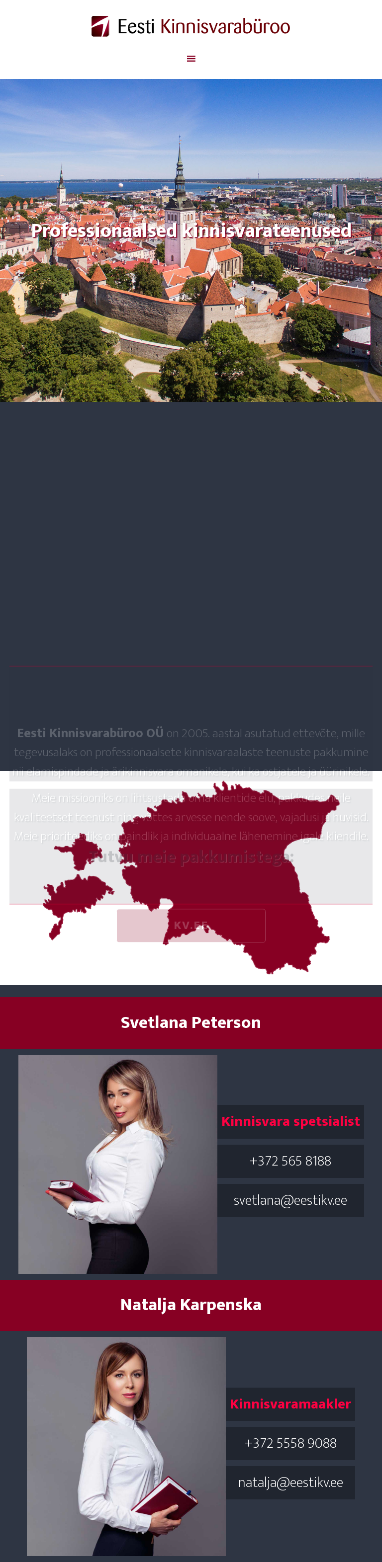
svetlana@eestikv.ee (290, 1200)
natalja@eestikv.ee (290, 1482)
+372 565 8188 (290, 1161)
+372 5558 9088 (291, 1443)
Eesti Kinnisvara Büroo (190, 26)
